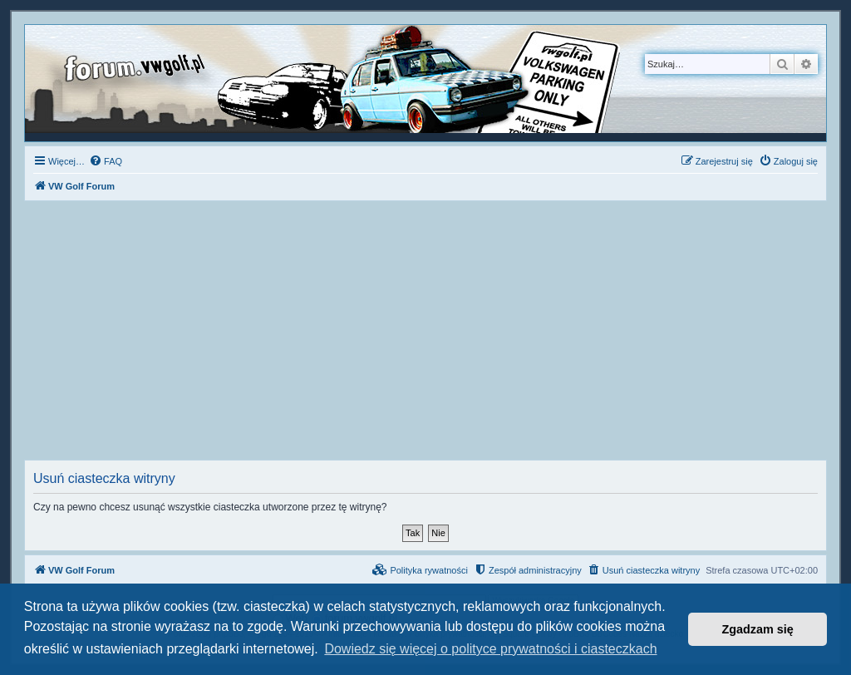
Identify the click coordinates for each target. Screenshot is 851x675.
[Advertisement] (425, 335)
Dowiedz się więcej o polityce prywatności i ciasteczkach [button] (490, 649)
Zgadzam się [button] (758, 629)
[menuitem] (105, 161)
